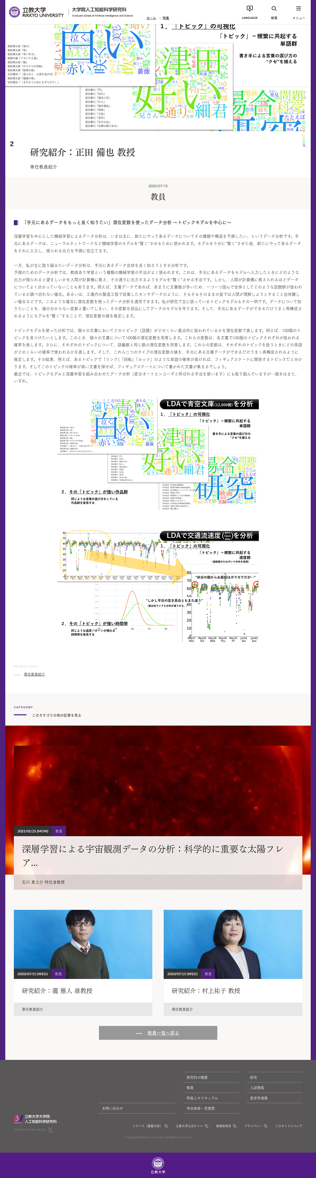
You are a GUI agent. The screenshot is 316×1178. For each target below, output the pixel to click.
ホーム (151, 17)
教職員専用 (223, 1125)
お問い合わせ (112, 1108)
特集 (166, 17)
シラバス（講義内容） (147, 1125)
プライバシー (253, 1125)
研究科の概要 (197, 1077)
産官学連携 (259, 1098)
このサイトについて (288, 1125)
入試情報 (257, 1087)
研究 (253, 1077)
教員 (190, 1087)
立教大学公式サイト (189, 1125)
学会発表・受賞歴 (201, 1108)
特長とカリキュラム (202, 1098)
